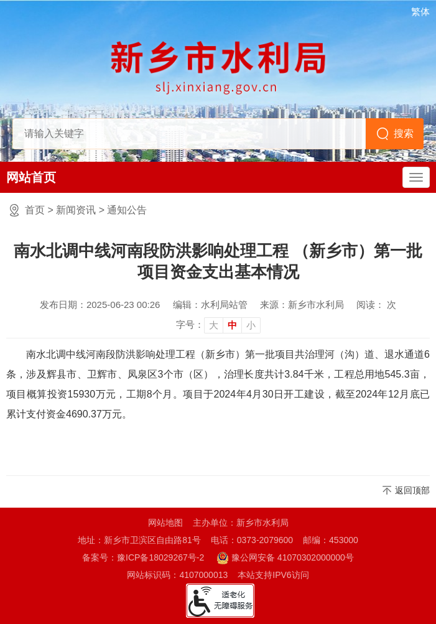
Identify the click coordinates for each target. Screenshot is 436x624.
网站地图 (165, 523)
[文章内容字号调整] (218, 325)
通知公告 (127, 210)
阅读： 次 (376, 304)
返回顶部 (412, 490)
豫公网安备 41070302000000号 (285, 558)
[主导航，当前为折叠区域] (416, 177)
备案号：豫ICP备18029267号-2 (143, 557)
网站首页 (31, 177)
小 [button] (251, 325)
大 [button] (213, 325)
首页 (35, 210)
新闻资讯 (76, 210)
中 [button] (232, 325)
